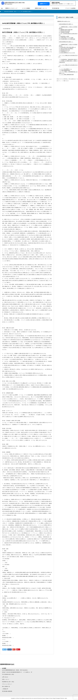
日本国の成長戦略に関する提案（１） (66, 41)
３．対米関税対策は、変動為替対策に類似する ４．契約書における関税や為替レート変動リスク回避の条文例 (68, 61)
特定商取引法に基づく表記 (8, 681)
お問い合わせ (5, 677)
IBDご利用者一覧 (6, 686)
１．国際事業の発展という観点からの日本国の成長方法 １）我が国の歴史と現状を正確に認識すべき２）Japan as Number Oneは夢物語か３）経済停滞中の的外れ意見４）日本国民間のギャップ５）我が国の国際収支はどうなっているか (68, 48)
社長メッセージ (5, 679)
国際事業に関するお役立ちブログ (63, 21)
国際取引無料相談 (56, 2)
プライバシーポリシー (7, 684)
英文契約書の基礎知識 (7, 691)
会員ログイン (44, 3)
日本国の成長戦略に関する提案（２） (66, 24)
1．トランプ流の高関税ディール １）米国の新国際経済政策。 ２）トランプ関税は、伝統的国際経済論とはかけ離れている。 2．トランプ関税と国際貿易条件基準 (68, 72)
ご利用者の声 (5, 688)
